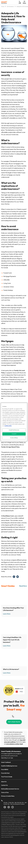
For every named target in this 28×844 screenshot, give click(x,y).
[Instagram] (8, 807)
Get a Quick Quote (14, 722)
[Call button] (20, 2)
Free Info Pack (5, 773)
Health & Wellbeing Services (9, 766)
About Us (3, 781)
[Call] (2, 800)
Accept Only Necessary (14, 430)
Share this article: (10, 576)
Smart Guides (8, 586)
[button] (24, 2)
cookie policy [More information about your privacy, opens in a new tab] (8, 425)
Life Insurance (10, 6)
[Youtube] (12, 807)
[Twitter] (17, 576)
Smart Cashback (6, 762)
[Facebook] (14, 576)
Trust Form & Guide (6, 776)
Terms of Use (5, 792)
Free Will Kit (4, 769)
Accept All (14, 433)
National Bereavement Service (10, 789)
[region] (14, 422)
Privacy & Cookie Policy (7, 796)
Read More (23, 586)
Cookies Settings (14, 437)
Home (4, 6)
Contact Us (4, 785)
